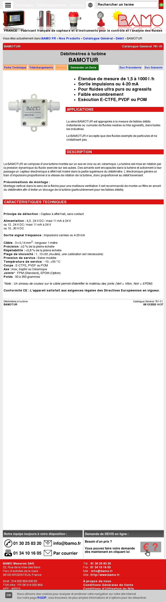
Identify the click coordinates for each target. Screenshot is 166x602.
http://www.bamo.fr (105, 575)
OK (8, 595)
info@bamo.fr (102, 571)
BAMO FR (48, 38)
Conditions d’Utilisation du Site (108, 588)
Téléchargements (52, 5)
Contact (77, 5)
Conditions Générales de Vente (108, 585)
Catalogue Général (98, 38)
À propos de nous (97, 581)
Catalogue (24, 5)
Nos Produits (69, 38)
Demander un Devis (83, 67)
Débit (120, 38)
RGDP (42, 597)
